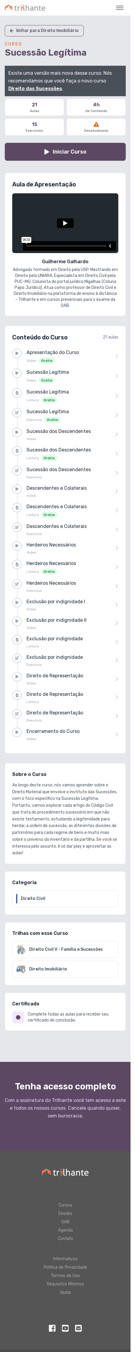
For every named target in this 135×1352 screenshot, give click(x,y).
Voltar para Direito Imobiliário (44, 30)
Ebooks (65, 1213)
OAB (65, 1221)
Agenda (65, 1230)
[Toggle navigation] (120, 7)
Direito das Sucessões (35, 88)
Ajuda (65, 1292)
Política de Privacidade (65, 1267)
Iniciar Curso (65, 151)
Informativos (65, 1258)
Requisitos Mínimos (65, 1284)
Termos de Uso (65, 1275)
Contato (65, 1238)
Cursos (65, 1205)
